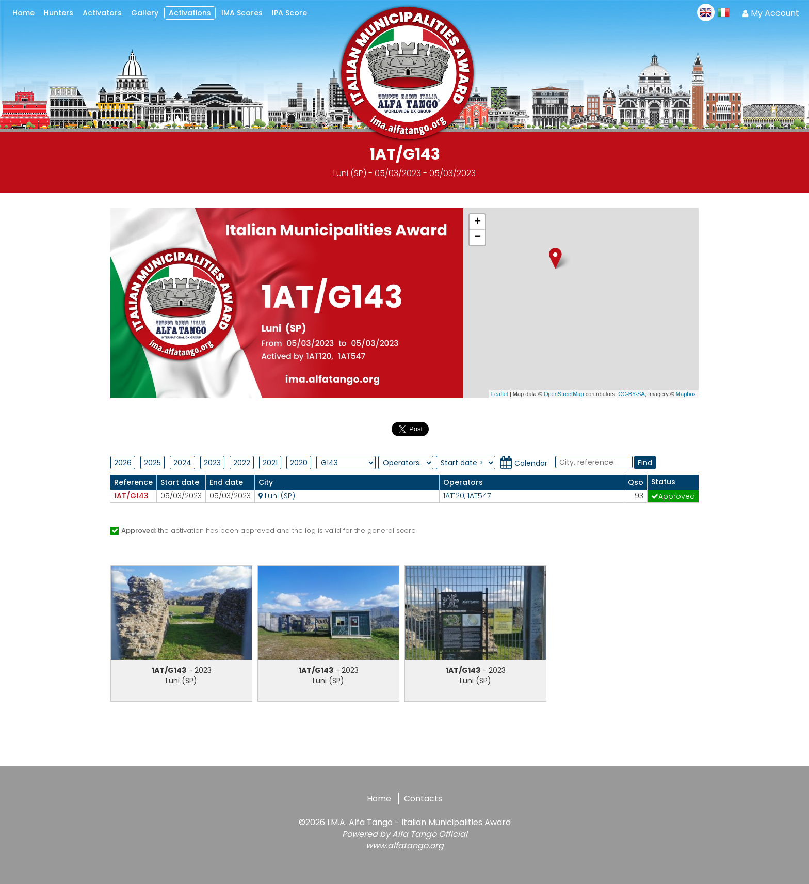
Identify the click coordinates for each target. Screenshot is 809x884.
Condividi (368, 427)
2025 (152, 462)
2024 (182, 462)
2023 (212, 462)
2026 (123, 462)
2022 (241, 462)
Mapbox (686, 394)
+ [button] (477, 222)
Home (379, 798)
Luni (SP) (276, 496)
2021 (270, 462)
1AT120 (453, 496)
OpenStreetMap (564, 394)
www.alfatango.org (405, 845)
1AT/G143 (131, 496)
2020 (299, 462)
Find (645, 462)
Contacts (423, 798)
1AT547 (479, 496)
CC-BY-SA (631, 394)
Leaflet (499, 394)
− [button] (477, 237)
